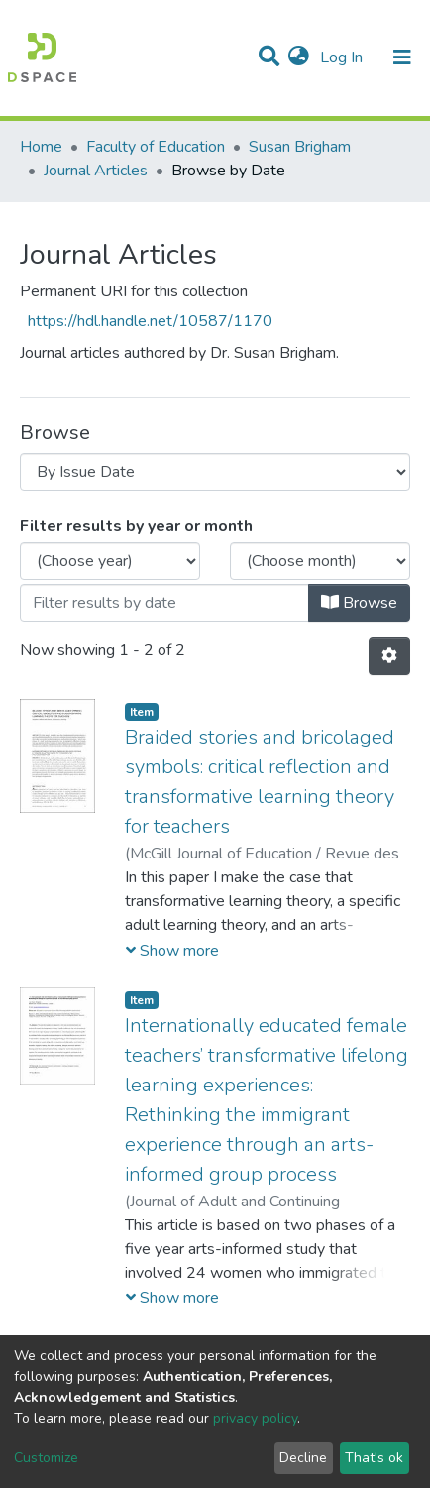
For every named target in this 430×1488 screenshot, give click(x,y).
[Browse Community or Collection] (215, 472)
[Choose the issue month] (320, 561)
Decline (303, 1457)
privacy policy (255, 1418)
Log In (343, 57)
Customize (46, 1457)
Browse (359, 603)
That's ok (374, 1457)
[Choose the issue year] (110, 561)
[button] (298, 57)
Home (41, 147)
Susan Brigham (300, 147)
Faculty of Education (155, 147)
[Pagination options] (389, 656)
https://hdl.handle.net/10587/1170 (150, 321)
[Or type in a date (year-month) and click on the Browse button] (164, 603)
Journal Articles (96, 170)
